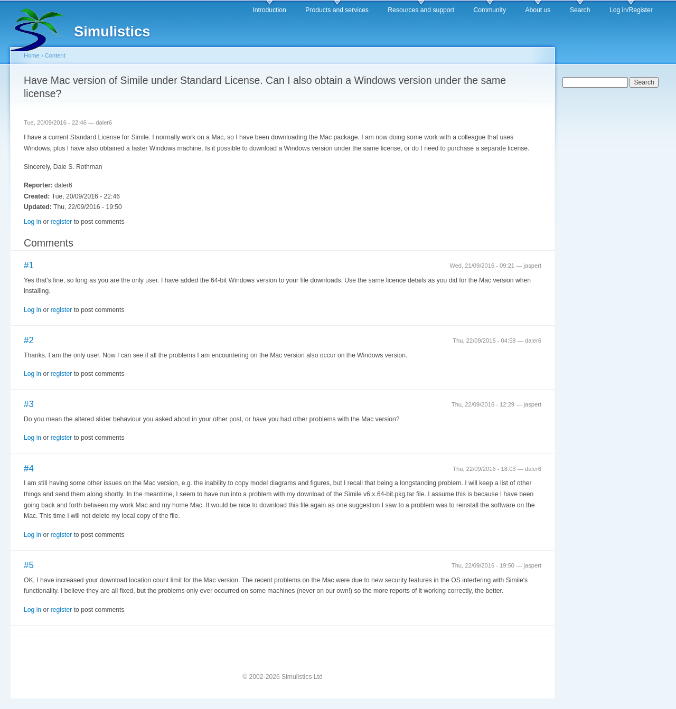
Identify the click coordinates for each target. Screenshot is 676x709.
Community (490, 10)
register (61, 221)
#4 (29, 469)
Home (32, 55)
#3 (29, 404)
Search (580, 10)
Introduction (269, 10)
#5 (29, 565)
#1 (29, 265)
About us (537, 10)
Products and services (337, 10)
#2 (29, 340)
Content (55, 55)
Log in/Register (631, 10)
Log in (32, 221)
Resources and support (421, 10)
